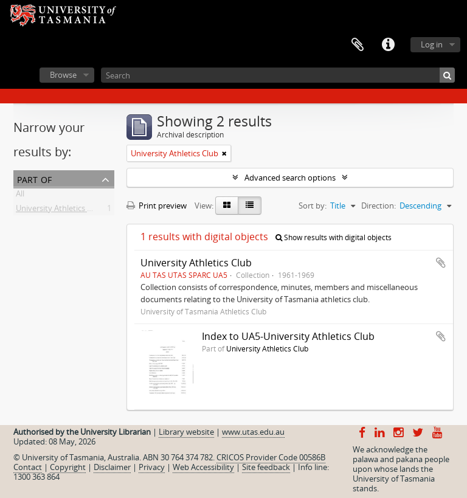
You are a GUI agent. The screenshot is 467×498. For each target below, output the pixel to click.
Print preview (156, 205)
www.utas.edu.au (253, 431)
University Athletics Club (59, 210)
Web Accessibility (203, 467)
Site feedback (266, 467)
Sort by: (313, 205)
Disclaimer (112, 467)
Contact (27, 467)
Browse (63, 74)
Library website (186, 431)
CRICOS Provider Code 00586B (270, 457)
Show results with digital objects (333, 237)
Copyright (68, 467)
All (20, 195)
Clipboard (357, 45)
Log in (432, 44)
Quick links (388, 45)
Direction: (378, 205)
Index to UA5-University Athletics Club (288, 336)
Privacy (152, 467)
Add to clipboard (441, 263)
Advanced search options (290, 177)
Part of (34, 178)
